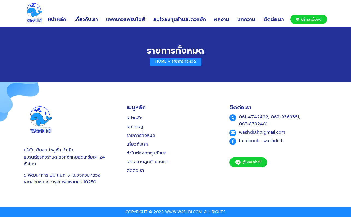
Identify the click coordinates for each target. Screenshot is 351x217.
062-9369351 (285, 117)
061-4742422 (253, 117)
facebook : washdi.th (261, 140)
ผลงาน (221, 19)
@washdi (248, 162)
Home (160, 61)
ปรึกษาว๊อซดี (309, 19)
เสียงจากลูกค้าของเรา (148, 162)
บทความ (246, 19)
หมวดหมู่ (135, 127)
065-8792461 (253, 124)
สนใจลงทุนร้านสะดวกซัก (179, 19)
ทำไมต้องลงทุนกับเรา (147, 153)
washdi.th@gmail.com (262, 132)
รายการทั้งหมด (175, 50)
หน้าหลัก (57, 19)
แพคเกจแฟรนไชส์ (125, 19)
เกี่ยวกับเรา (86, 19)
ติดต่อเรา (274, 19)
